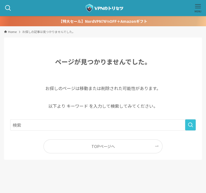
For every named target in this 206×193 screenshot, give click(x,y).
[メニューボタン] (198, 8)
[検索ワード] (103, 125)
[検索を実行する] (190, 125)
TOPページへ (103, 146)
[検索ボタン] (8, 8)
